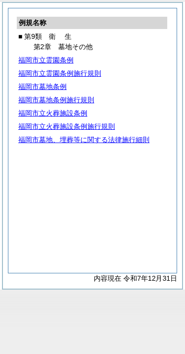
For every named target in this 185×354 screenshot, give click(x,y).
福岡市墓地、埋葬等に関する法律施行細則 (83, 140)
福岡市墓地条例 (42, 86)
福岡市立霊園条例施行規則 (59, 73)
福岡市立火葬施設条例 (52, 113)
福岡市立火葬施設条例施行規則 (66, 126)
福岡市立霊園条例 (46, 60)
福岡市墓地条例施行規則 (56, 100)
